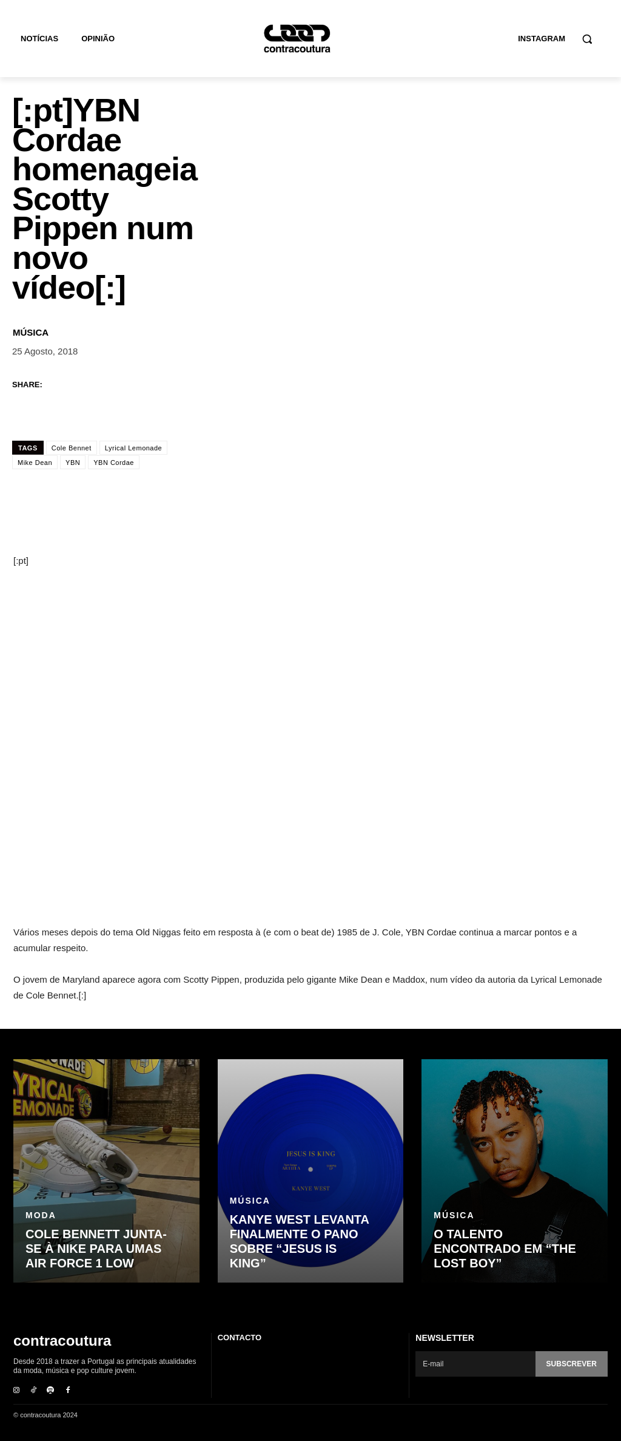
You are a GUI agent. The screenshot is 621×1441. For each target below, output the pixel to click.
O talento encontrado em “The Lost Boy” (505, 1248)
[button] (587, 39)
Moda (40, 1215)
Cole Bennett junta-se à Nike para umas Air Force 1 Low (96, 1248)
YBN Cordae (113, 462)
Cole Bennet (72, 448)
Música (31, 332)
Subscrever (571, 1364)
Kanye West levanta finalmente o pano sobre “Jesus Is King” (299, 1241)
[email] (475, 1364)
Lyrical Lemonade (133, 448)
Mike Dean (35, 462)
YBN (72, 462)
